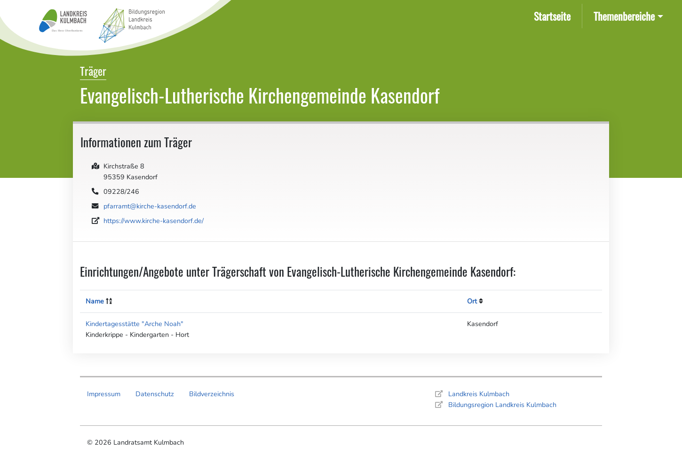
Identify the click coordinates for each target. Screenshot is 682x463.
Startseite (554, 15)
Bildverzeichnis (211, 394)
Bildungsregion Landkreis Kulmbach (502, 404)
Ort (472, 301)
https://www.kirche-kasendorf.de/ (153, 220)
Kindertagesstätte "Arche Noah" (134, 323)
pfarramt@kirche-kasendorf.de (149, 206)
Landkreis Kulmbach (478, 394)
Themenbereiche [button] (624, 16)
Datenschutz (154, 394)
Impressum (103, 394)
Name (95, 301)
